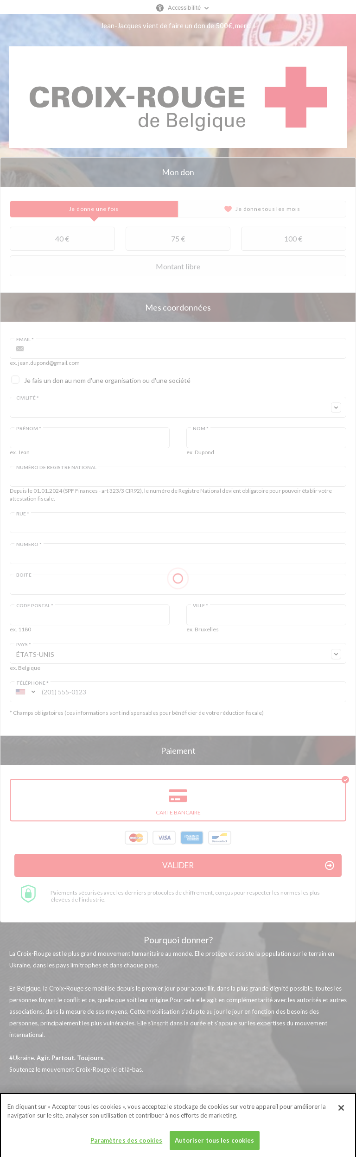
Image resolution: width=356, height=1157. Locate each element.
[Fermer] (341, 1112)
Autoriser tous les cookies (214, 1144)
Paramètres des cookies (126, 1144)
